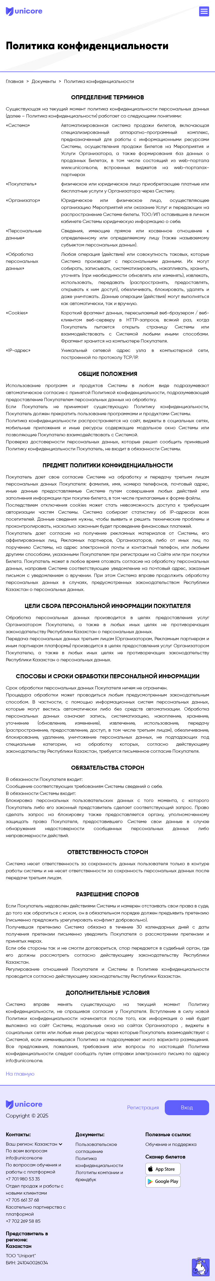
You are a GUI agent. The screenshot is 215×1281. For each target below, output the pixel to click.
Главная (14, 81)
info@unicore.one (24, 1158)
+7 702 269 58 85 (23, 1221)
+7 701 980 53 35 (23, 1179)
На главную (20, 1074)
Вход (187, 1107)
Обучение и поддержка (170, 1144)
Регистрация (143, 1107)
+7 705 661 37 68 (22, 1200)
